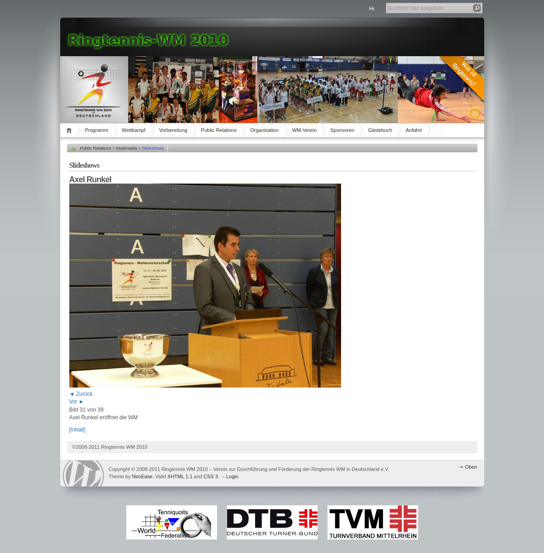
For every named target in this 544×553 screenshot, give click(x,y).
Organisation (264, 130)
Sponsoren (342, 130)
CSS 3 (210, 476)
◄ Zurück (81, 394)
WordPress (83, 473)
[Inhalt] (77, 430)
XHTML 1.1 (180, 476)
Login (232, 476)
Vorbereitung (173, 130)
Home (70, 130)
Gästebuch (380, 130)
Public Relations (219, 130)
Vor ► (76, 401)
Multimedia (126, 148)
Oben (471, 467)
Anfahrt (414, 130)
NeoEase (142, 476)
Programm (96, 130)
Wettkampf (133, 130)
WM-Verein (304, 130)
